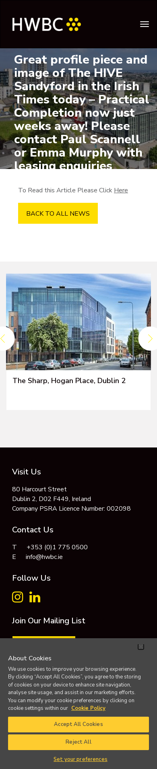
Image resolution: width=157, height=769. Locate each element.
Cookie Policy (88, 708)
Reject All (78, 742)
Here (121, 190)
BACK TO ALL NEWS (58, 213)
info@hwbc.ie (44, 557)
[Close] (140, 646)
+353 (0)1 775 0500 (57, 547)
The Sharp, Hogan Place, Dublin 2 (69, 381)
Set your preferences (80, 759)
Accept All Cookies (78, 724)
